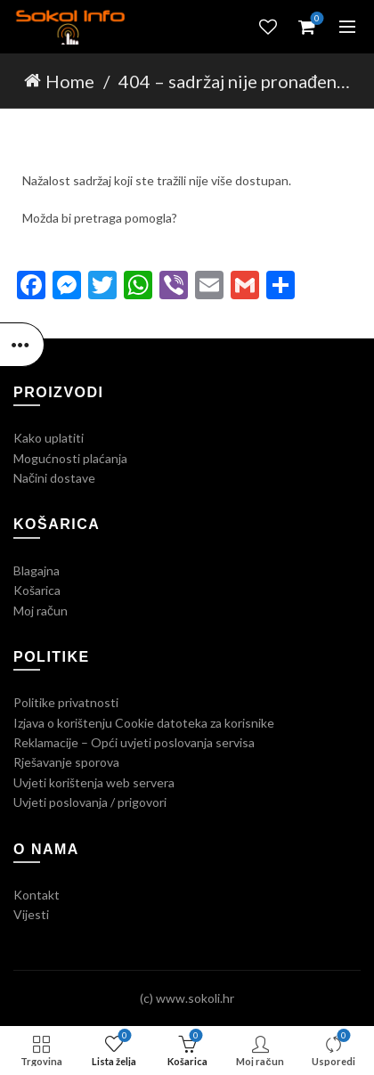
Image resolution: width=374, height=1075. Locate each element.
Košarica (37, 590)
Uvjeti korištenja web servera (94, 782)
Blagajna (36, 570)
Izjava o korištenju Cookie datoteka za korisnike (143, 722)
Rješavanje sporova (66, 762)
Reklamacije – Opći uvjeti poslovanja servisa (134, 742)
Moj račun (40, 610)
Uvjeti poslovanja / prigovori (90, 802)
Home (69, 81)
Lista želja (268, 26)
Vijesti (31, 914)
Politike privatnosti (65, 702)
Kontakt (36, 894)
